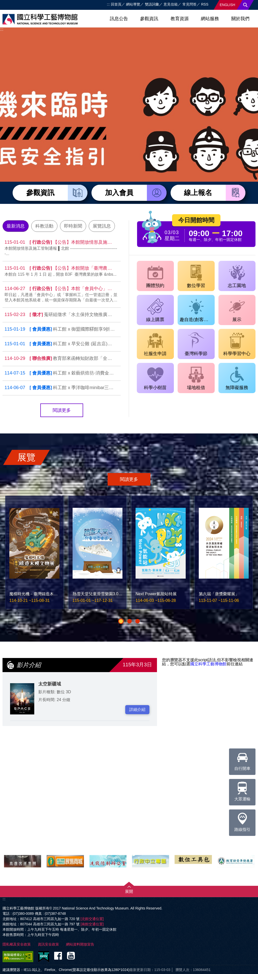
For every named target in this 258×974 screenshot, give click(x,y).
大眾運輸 (242, 790)
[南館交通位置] (92, 924)
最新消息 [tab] (16, 226)
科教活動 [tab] (44, 226)
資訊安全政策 (48, 944)
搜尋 (245, 5)
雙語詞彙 (152, 4)
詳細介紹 (137, 709)
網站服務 (210, 18)
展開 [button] (129, 891)
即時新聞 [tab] (73, 226)
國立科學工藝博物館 (208, 664)
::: (108, 4)
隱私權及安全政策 (17, 944)
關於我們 (240, 18)
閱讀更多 (62, 410)
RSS (204, 4)
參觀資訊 (149, 18)
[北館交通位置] (92, 919)
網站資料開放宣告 (80, 944)
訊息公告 (119, 18)
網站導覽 (133, 4)
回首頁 (116, 4)
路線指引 (242, 820)
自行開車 (242, 759)
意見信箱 (171, 4)
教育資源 (180, 18)
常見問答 (189, 4)
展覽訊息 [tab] (102, 226)
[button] (120, 621)
